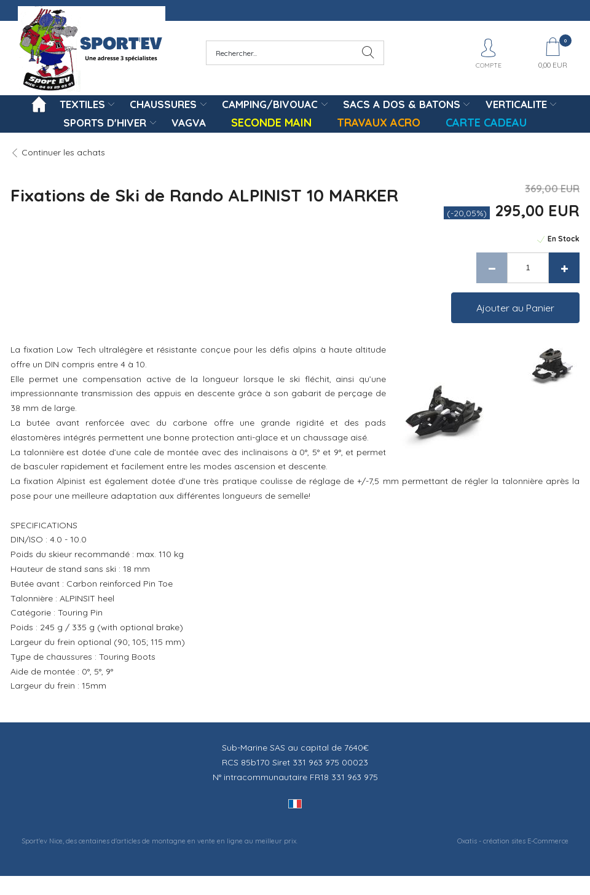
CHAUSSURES (163, 104)
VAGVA (188, 122)
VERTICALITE (516, 104)
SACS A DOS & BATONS (401, 104)
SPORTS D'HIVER (104, 122)
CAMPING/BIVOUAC (270, 104)
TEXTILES (82, 104)
